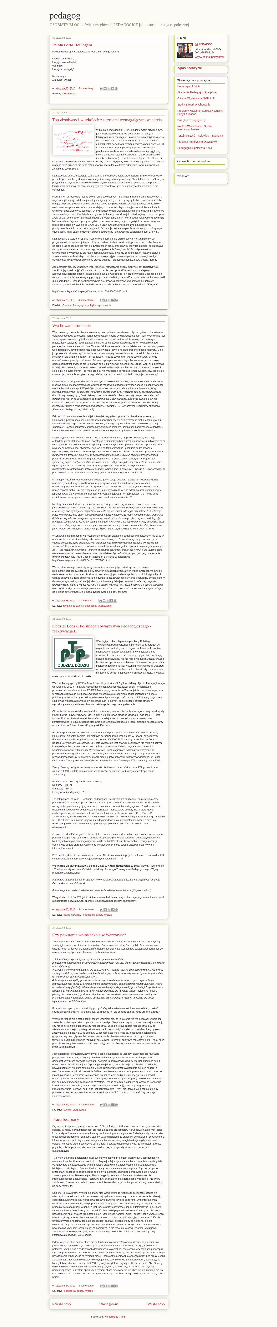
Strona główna (108, 1304)
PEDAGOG (206, 44)
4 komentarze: (86, 300)
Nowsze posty (61, 1304)
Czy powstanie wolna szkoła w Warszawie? (89, 934)
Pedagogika (79, 305)
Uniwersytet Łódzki (188, 86)
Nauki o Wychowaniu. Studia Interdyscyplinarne (194, 128)
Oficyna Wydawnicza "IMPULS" (196, 98)
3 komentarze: (86, 909)
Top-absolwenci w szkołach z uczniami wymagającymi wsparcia (107, 119)
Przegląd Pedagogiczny (191, 120)
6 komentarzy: (86, 88)
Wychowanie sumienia (71, 325)
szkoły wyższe (104, 914)
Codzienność (70, 93)
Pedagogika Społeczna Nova (194, 147)
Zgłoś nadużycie (189, 68)
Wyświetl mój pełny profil (209, 56)
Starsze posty (156, 1304)
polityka (92, 305)
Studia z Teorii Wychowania (193, 104)
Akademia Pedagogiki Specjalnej (197, 92)
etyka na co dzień (72, 605)
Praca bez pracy (65, 1119)
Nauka (66, 914)
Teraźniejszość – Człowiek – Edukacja (200, 135)
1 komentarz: (86, 600)
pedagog (65, 15)
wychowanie (104, 305)
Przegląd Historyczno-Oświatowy (197, 141)
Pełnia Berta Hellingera (72, 44)
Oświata (67, 305)
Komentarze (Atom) (115, 1316)
